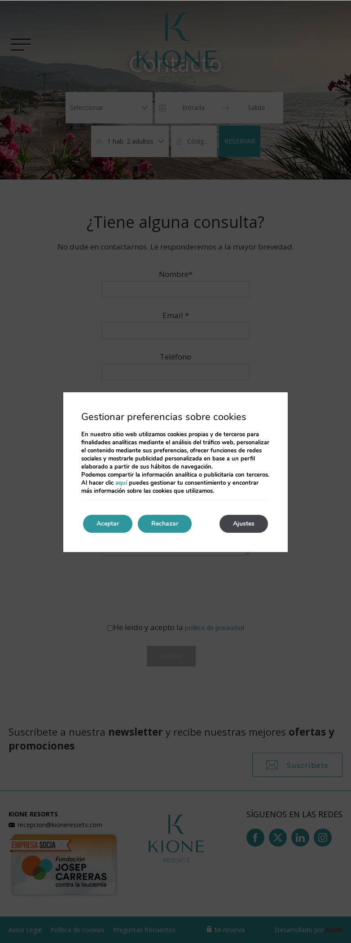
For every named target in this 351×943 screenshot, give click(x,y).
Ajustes (243, 523)
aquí (121, 483)
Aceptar (108, 523)
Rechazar (164, 523)
